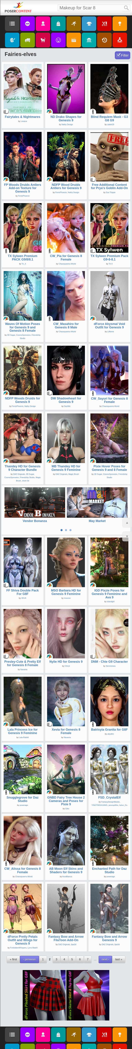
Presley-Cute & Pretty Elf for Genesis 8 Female (22, 643)
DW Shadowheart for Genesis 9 (66, 400)
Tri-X (111, 264)
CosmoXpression (23, 335)
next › (105, 939)
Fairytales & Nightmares (22, 117)
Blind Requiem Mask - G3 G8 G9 (109, 118)
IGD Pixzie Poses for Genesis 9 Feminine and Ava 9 (109, 574)
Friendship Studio (27, 477)
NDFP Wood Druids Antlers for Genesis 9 (65, 186)
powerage (24, 785)
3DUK (23, 578)
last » (118, 939)
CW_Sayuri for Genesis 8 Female (109, 400)
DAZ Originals (19, 474)
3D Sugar (11, 335)
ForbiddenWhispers (18, 928)
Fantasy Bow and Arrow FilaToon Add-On (66, 918)
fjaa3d (73, 925)
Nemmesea (111, 646)
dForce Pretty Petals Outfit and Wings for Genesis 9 (22, 920)
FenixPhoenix (24, 196)
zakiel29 (110, 124)
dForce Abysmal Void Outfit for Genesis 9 (109, 325)
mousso (67, 578)
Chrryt (67, 646)
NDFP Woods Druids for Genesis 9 (22, 400)
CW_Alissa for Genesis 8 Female (22, 850)
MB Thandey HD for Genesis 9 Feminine (65, 468)
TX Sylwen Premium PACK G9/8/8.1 (22, 257)
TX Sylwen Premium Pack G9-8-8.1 (109, 257)
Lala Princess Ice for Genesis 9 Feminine (23, 711)
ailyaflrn (110, 714)
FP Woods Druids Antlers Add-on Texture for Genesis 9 (22, 188)
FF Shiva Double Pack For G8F (22, 572)
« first (13, 939)
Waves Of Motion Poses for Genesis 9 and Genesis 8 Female (22, 327)
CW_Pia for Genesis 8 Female (66, 257)
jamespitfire (113, 785)
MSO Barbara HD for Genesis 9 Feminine (66, 572)
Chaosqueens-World (67, 264)
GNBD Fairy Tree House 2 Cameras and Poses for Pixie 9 (66, 781)
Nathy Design (67, 124)
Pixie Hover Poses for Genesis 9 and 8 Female (109, 468)
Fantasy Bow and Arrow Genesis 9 (109, 918)
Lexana (24, 121)
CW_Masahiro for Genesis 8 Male (66, 325)
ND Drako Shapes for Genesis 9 (66, 118)
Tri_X (24, 264)
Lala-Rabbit (24, 717)
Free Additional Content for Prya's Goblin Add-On (109, 186)
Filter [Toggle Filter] (125, 55)
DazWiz (67, 406)
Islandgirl (110, 582)
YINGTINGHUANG (99, 785)
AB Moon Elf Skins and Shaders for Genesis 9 (66, 850)
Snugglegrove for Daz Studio (22, 779)
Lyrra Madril (33, 928)
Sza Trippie (110, 192)
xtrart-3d (25, 481)
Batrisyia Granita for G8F (109, 710)
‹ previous (29, 939)
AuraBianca (67, 857)
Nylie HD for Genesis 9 (65, 642)
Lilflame (110, 331)
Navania (23, 650)
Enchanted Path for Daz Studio (109, 850)
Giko (67, 789)
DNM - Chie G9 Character (109, 642)
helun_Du (123, 785)
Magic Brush (73, 474)
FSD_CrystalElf (109, 777)
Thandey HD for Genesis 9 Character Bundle (23, 468)
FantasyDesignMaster (110, 782)
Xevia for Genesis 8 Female (66, 711)
